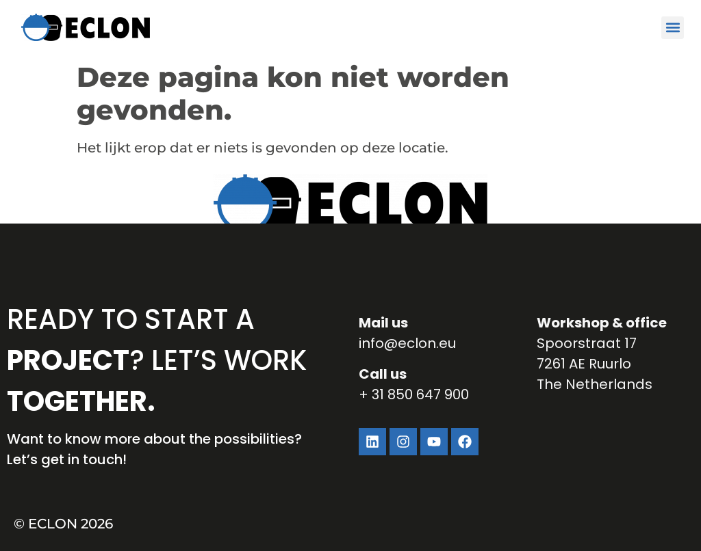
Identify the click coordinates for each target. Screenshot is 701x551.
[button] (672, 27)
